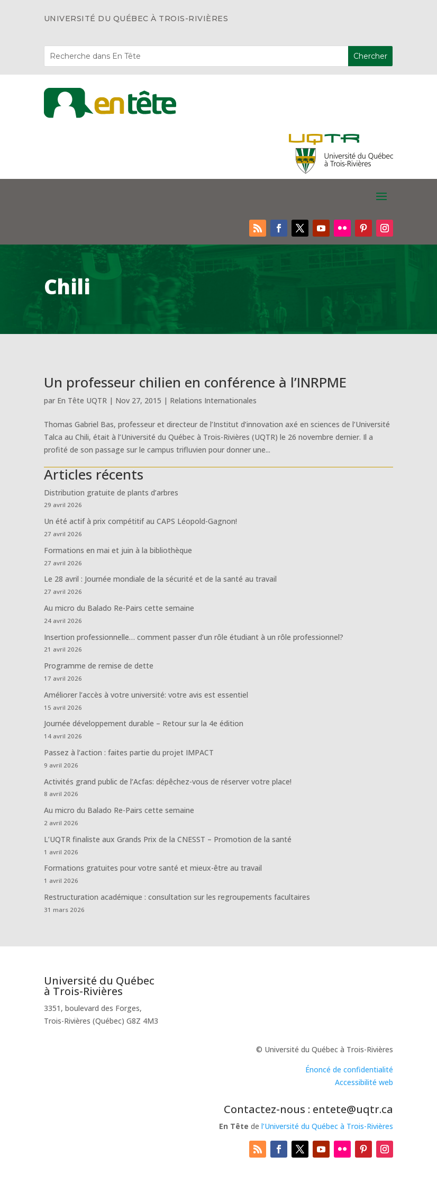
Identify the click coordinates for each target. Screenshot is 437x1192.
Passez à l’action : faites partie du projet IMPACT (129, 752)
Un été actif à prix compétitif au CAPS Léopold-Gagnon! (140, 521)
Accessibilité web (364, 1082)
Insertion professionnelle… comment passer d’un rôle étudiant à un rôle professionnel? (193, 637)
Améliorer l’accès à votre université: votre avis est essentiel (146, 695)
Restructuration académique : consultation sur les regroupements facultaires (177, 897)
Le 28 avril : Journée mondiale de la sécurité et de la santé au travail (160, 579)
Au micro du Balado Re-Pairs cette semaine (119, 608)
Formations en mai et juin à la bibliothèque (118, 550)
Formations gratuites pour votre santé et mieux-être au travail (153, 868)
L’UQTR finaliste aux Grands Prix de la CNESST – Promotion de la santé (168, 839)
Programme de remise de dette (98, 666)
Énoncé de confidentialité (349, 1069)
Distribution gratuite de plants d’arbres (111, 492)
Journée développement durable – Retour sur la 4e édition (143, 723)
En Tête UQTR (82, 400)
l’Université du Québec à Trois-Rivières (327, 1126)
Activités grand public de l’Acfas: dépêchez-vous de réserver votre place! (168, 781)
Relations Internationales (213, 400)
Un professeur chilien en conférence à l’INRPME (195, 382)
